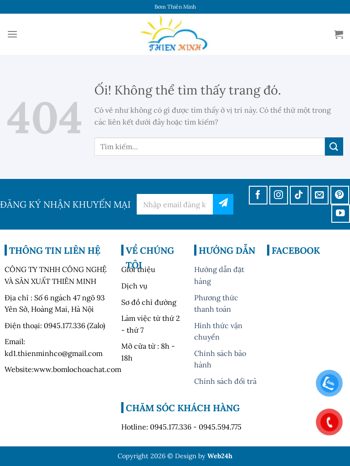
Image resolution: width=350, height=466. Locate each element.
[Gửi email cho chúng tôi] (319, 195)
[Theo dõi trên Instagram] (278, 195)
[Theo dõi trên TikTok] (299, 195)
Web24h (219, 456)
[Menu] (12, 34)
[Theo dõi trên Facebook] (258, 195)
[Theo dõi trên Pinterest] (339, 195)
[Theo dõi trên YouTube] (340, 213)
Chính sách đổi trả (225, 381)
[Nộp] (334, 146)
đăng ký (223, 204)
